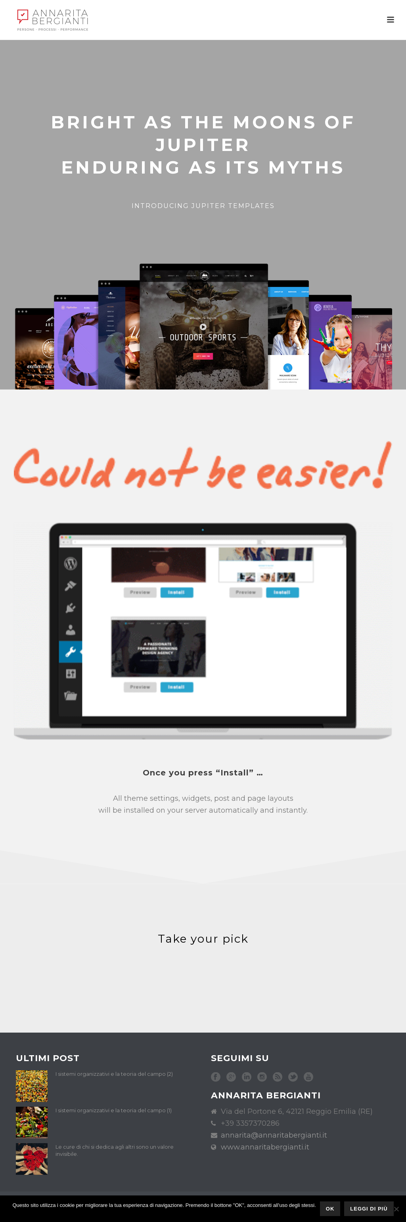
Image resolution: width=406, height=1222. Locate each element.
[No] (396, 1209)
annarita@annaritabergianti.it (274, 1135)
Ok (330, 1209)
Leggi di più (368, 1209)
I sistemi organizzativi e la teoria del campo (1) (114, 1110)
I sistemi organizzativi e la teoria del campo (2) (114, 1074)
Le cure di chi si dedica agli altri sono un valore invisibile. (115, 1150)
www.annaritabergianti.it (265, 1147)
